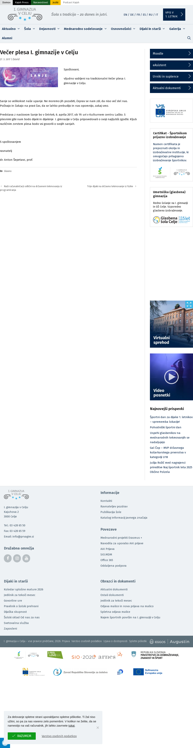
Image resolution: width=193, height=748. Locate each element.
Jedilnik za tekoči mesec (19, 595)
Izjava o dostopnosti (115, 641)
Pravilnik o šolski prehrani (21, 606)
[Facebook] (8, 558)
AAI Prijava (107, 549)
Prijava (66, 641)
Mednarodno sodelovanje (86, 29)
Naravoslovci (40, 2)
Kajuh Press (22, 2)
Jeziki (55, 2)
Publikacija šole (110, 512)
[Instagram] (17, 558)
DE (132, 14)
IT (157, 14)
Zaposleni (10, 628)
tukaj (71, 725)
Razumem (24, 736)
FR (138, 14)
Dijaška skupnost (15, 612)
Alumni (7, 38)
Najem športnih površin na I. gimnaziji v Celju (130, 617)
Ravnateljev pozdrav (114, 506)
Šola (30, 29)
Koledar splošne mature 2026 (23, 589)
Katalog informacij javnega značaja (123, 517)
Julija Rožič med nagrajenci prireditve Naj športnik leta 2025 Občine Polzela (171, 467)
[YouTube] (26, 558)
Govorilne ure (13, 600)
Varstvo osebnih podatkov (86, 641)
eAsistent (159, 65)
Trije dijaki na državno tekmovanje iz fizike (110, 186)
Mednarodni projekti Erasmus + (121, 537)
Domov (6, 2)
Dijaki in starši (153, 29)
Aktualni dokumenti (167, 88)
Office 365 (106, 560)
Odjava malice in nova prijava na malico (127, 606)
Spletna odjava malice (115, 612)
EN (125, 14)
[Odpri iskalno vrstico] (189, 38)
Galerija (178, 29)
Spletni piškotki (138, 641)
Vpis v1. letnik (171, 14)
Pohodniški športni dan (165, 427)
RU (151, 14)
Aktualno (12, 29)
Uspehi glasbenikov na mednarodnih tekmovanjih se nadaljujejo (170, 437)
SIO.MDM (106, 554)
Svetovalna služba (16, 623)
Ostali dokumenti (112, 595)
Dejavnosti (50, 29)
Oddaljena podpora (113, 565)
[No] (97, 727)
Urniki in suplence (166, 76)
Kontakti (106, 501)
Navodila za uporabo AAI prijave (121, 543)
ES (144, 14)
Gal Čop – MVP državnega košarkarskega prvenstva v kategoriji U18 (168, 452)
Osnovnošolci (124, 29)
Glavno (8, 171)
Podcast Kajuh (71, 2)
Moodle (158, 53)
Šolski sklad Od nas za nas (22, 617)
